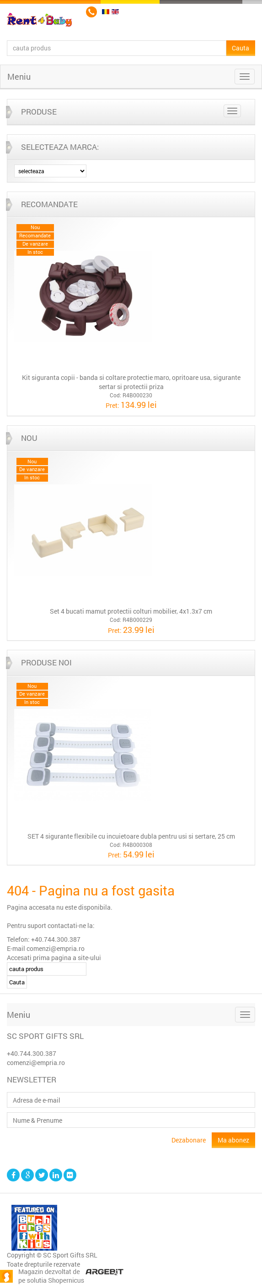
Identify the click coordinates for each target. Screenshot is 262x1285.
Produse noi (46, 662)
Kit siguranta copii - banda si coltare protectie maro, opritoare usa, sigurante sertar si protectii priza (131, 382)
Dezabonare (188, 1140)
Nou (29, 438)
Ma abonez (233, 1140)
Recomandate (49, 204)
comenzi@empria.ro (36, 1062)
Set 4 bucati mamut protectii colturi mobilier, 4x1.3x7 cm (131, 611)
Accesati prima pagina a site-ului (54, 957)
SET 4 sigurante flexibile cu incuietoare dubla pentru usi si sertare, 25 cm (131, 836)
